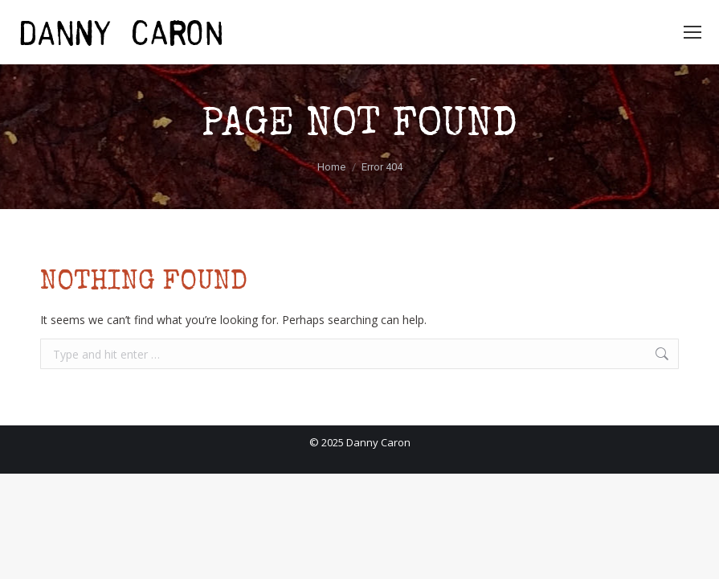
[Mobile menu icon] (692, 32)
